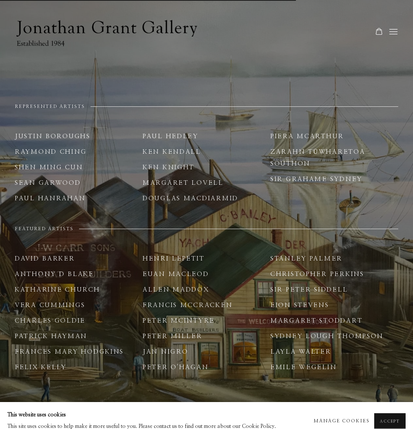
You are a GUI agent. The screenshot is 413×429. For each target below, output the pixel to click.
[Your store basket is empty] (379, 32)
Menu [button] (392, 32)
